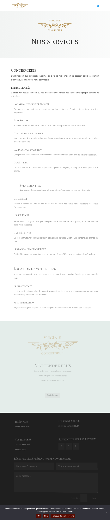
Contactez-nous (53, 395)
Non (46, 516)
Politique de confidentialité (63, 516)
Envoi (90, 497)
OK (38, 516)
